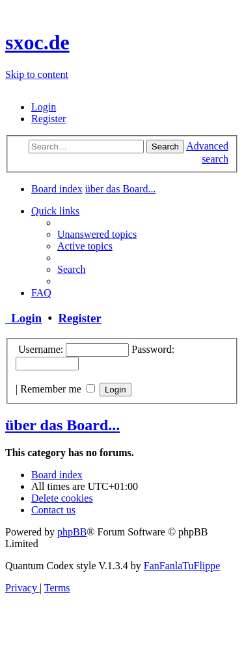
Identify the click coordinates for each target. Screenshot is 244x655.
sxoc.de (37, 42)
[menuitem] (43, 106)
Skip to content (36, 74)
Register (79, 318)
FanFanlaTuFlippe (182, 565)
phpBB (72, 531)
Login (23, 318)
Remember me (57, 388)
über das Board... (62, 425)
